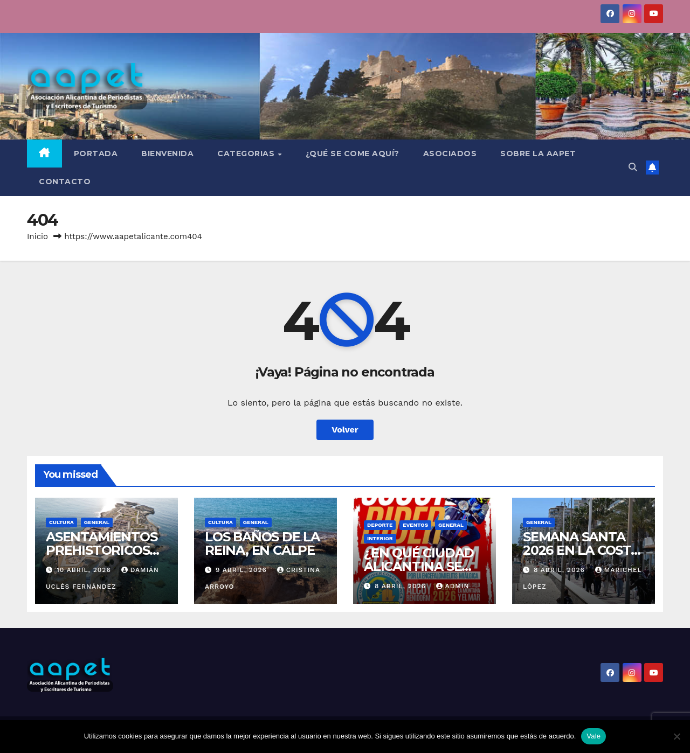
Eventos (415, 525)
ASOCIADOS (450, 153)
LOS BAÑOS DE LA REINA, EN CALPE (262, 543)
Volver (345, 429)
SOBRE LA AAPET (538, 153)
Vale (593, 736)
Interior (380, 538)
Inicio (37, 236)
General (96, 522)
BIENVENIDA (167, 153)
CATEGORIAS (247, 153)
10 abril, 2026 (85, 570)
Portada (96, 153)
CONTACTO (65, 181)
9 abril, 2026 (243, 570)
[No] (676, 736)
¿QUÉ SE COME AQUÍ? (352, 153)
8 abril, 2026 (402, 586)
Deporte (379, 525)
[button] (633, 167)
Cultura (61, 522)
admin (453, 586)
